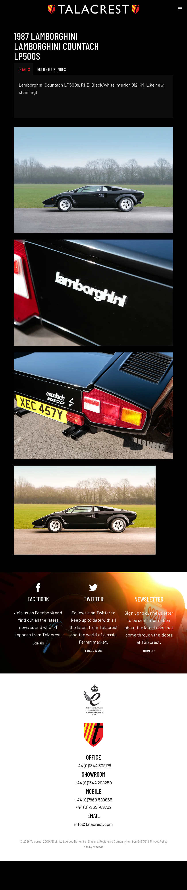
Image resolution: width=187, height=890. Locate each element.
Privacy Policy (158, 841)
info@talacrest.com (93, 824)
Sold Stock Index (51, 69)
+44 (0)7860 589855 (93, 799)
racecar (98, 847)
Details (23, 69)
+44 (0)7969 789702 (93, 807)
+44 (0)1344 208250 (93, 782)
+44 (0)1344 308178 (93, 765)
